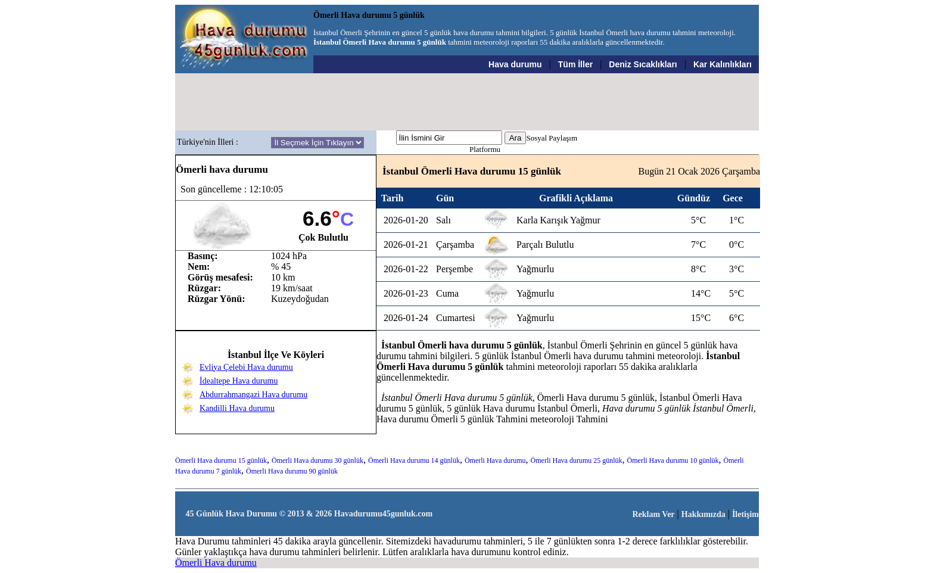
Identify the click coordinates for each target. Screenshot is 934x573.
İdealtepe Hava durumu (239, 380)
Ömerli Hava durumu (495, 460)
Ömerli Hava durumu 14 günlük (414, 460)
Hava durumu (514, 64)
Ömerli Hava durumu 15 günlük (221, 460)
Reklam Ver (653, 514)
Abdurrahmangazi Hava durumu (253, 394)
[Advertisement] (467, 102)
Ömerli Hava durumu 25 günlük (576, 460)
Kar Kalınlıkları (722, 64)
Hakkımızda (703, 514)
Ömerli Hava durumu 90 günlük (292, 471)
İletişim (745, 514)
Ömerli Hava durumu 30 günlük (317, 460)
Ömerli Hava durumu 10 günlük (673, 460)
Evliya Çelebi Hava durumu (246, 367)
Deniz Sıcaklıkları (643, 64)
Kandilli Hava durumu (237, 408)
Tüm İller (575, 64)
